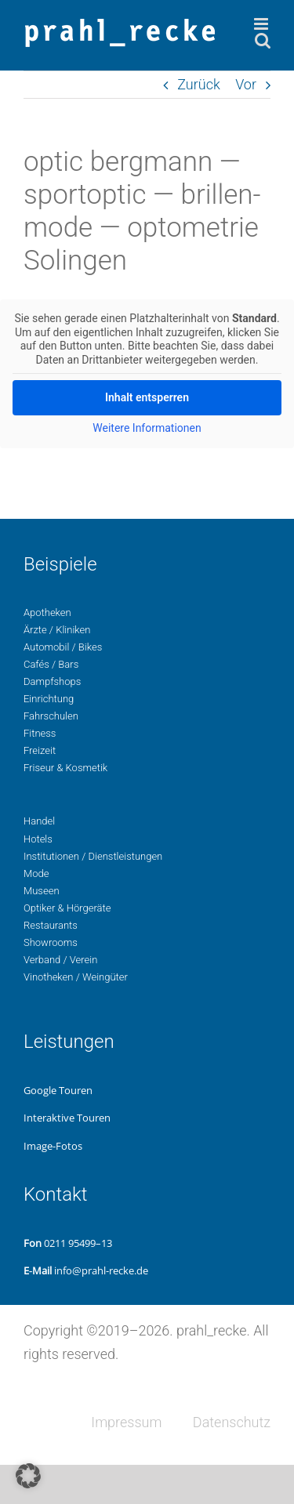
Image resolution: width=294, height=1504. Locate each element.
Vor (245, 84)
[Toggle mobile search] (262, 40)
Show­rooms (51, 942)
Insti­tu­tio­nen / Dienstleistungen (93, 856)
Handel (39, 821)
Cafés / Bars (51, 664)
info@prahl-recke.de (101, 1270)
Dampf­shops (52, 681)
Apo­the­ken (47, 612)
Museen (42, 891)
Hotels (38, 839)
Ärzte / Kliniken (57, 630)
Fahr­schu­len (51, 716)
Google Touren (58, 1090)
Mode (36, 873)
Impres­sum (126, 1422)
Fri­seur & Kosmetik (65, 768)
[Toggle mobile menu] (262, 24)
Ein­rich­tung (49, 699)
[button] (28, 1476)
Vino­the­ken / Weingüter (76, 977)
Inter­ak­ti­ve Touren (67, 1118)
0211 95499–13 (78, 1243)
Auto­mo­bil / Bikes (63, 647)
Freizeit (40, 750)
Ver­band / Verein (60, 960)
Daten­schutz (231, 1422)
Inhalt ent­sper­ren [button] (147, 397)
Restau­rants (51, 925)
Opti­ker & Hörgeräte (67, 908)
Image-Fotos (53, 1146)
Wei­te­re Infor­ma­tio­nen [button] (147, 428)
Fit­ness (40, 733)
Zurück (198, 84)
